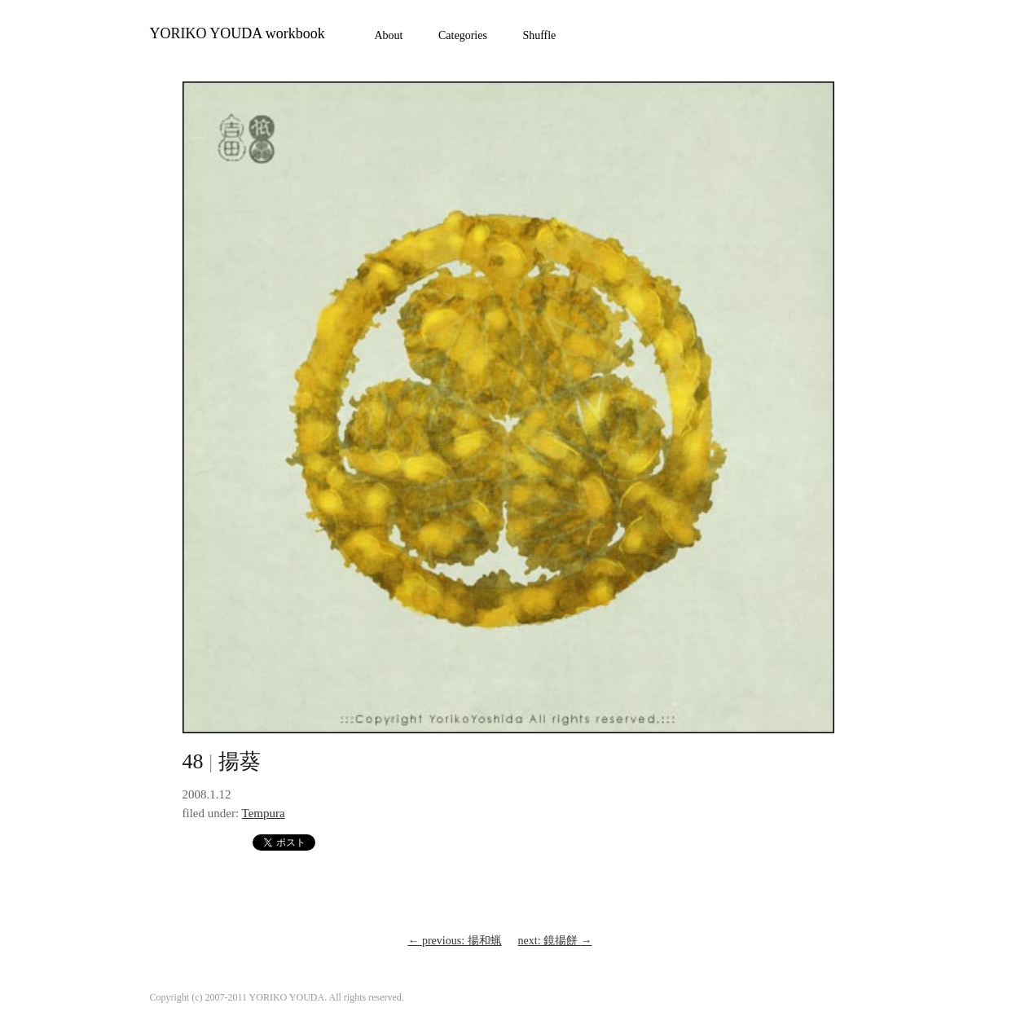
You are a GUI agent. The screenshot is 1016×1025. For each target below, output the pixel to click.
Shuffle (539, 35)
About (389, 35)
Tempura (263, 813)
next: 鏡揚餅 (555, 941)
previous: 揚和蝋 (454, 941)
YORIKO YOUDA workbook (237, 33)
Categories (462, 35)
